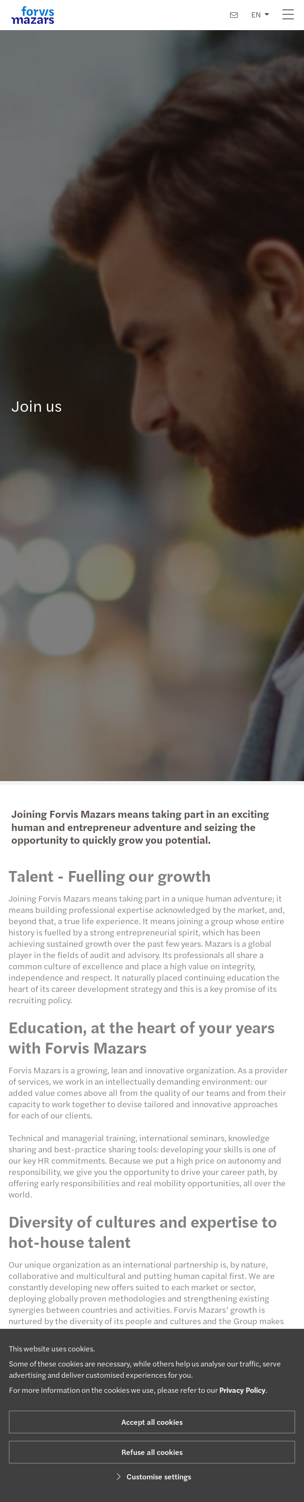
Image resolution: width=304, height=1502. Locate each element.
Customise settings (152, 1476)
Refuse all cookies (152, 1451)
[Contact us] (234, 15)
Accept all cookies (152, 1421)
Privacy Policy (242, 1389)
